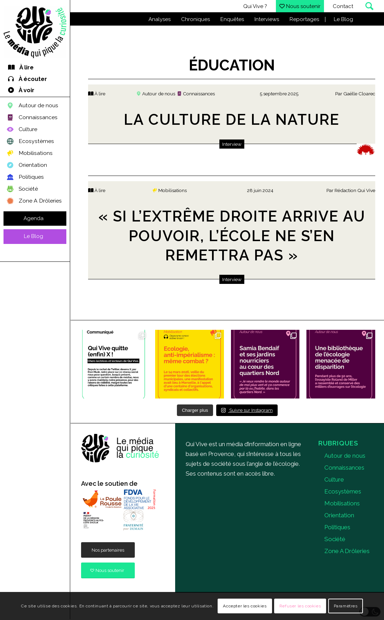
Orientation (339, 515)
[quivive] (120, 448)
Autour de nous (344, 455)
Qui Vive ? (255, 6)
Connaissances (344, 467)
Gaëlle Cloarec (359, 93)
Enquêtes (232, 19)
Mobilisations (342, 503)
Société (334, 539)
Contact (343, 6)
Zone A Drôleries (347, 550)
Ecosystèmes (342, 491)
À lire (96, 93)
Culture (334, 479)
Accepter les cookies (244, 606)
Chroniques (195, 19)
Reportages (304, 19)
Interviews (266, 19)
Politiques (337, 527)
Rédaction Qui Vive (355, 190)
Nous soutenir (299, 6)
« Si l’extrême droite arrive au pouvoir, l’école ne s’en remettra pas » (231, 235)
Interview (231, 144)
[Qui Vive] (35, 32)
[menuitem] (35, 68)
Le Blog (343, 19)
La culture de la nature (231, 119)
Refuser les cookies (300, 606)
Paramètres (346, 606)
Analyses (159, 19)
